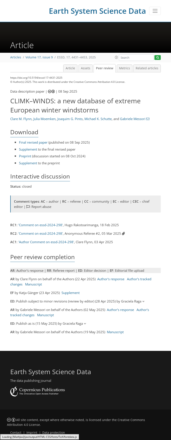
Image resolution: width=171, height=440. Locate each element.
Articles (15, 57)
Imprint (31, 433)
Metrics (124, 68)
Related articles (147, 68)
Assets (85, 68)
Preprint (25, 156)
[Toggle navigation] (155, 11)
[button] (116, 57)
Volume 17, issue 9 (39, 57)
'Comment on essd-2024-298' (40, 225)
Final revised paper (33, 142)
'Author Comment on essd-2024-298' (46, 242)
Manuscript (33, 284)
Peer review (104, 68)
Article (70, 68)
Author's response (110, 279)
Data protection (53, 433)
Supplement (28, 149)
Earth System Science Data (97, 11)
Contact (15, 433)
